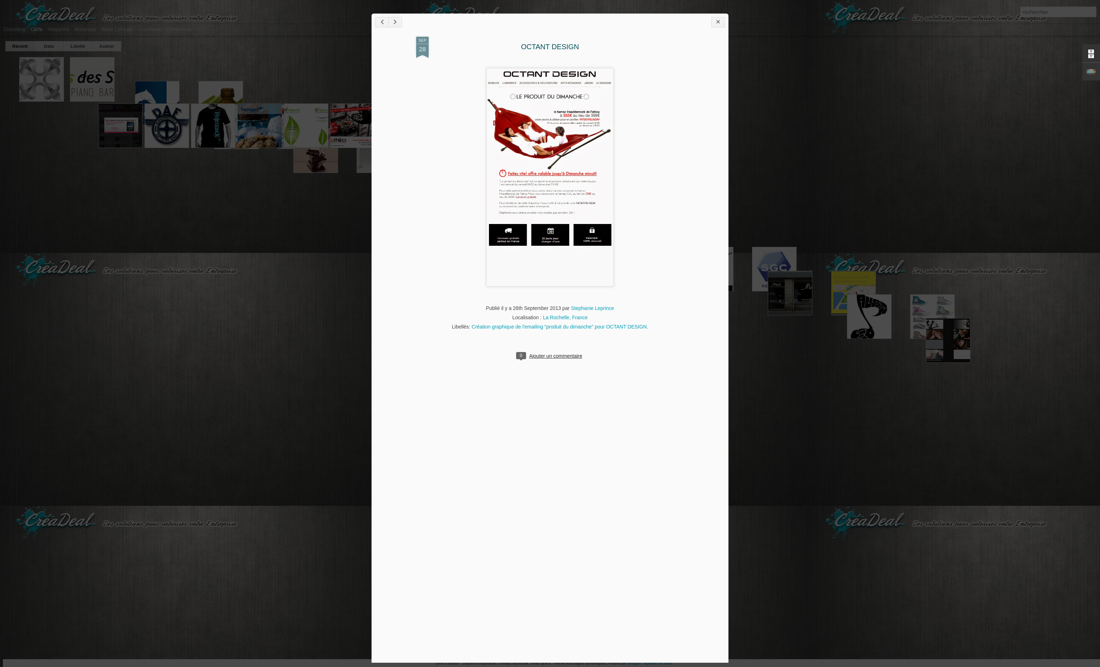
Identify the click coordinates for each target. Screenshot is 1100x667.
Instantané (149, 29)
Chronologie (179, 29)
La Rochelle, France (565, 317)
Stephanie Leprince (592, 308)
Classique (14, 29)
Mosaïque (85, 29)
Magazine (59, 29)
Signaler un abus (657, 663)
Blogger (634, 663)
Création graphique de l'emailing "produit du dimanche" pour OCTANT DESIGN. (559, 327)
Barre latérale (117, 29)
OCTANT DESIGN (550, 47)
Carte (36, 29)
